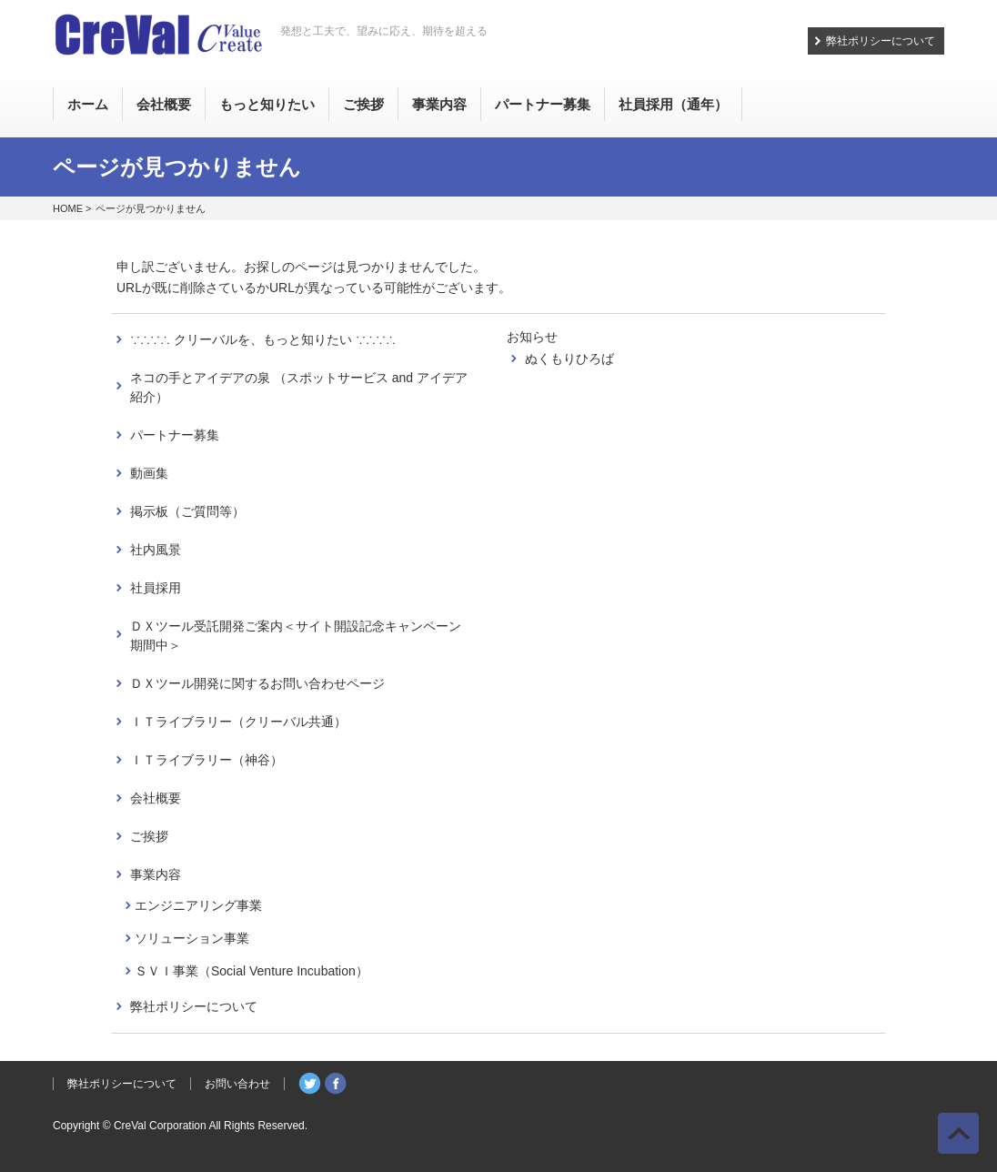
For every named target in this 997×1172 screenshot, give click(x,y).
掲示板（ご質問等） (187, 511)
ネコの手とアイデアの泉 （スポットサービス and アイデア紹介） (299, 387)
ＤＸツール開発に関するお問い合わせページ (257, 683)
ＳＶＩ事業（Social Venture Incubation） (251, 971)
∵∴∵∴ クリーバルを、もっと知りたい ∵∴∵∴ (263, 339)
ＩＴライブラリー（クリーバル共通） (238, 721)
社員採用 (155, 588)
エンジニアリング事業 (198, 905)
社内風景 (155, 549)
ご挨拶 (149, 836)
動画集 (149, 473)
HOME (68, 208)
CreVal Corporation (160, 1125)
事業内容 (155, 874)
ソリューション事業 (192, 938)
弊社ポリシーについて (880, 41)
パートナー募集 (174, 435)
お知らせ (532, 336)
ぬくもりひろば (569, 358)
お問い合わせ (237, 1083)
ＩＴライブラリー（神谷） (206, 760)
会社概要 (155, 798)
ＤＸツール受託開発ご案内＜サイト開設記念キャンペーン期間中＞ (295, 635)
